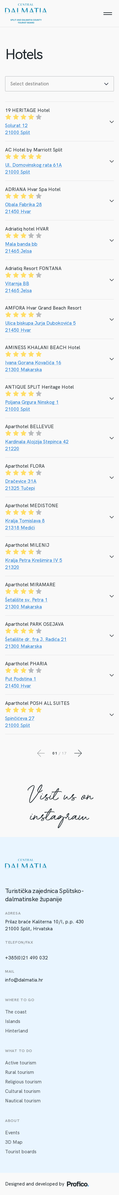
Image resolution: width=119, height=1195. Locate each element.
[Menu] (107, 13)
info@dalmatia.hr (24, 980)
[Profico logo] (78, 1183)
